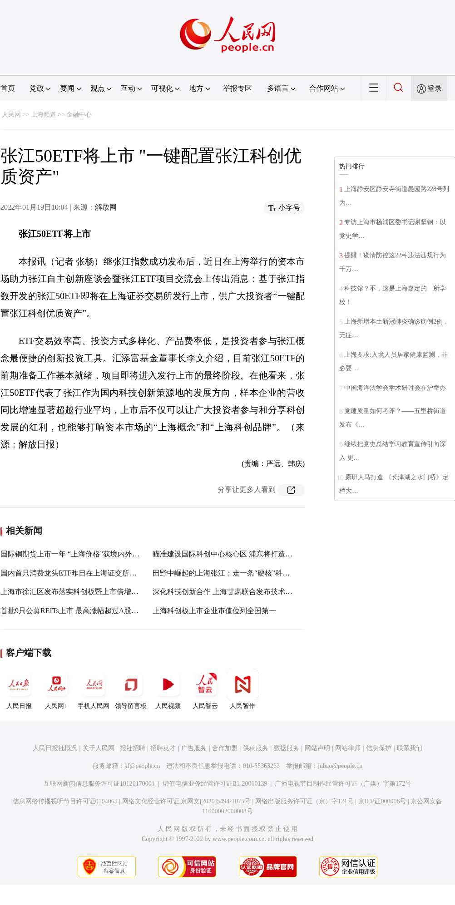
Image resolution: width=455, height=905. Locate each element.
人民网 (11, 114)
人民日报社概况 (55, 748)
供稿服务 (255, 748)
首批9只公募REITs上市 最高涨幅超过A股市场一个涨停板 (91, 611)
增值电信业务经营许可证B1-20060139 (215, 783)
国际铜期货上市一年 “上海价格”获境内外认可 (73, 554)
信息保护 (378, 748)
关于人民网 (98, 748)
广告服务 (194, 748)
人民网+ (56, 689)
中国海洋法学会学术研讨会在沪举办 (395, 387)
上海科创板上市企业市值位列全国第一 (214, 611)
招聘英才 (163, 748)
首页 (7, 88)
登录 (434, 88)
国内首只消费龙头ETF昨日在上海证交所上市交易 (79, 573)
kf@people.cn (142, 765)
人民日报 (19, 689)
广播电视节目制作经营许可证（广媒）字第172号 (343, 783)
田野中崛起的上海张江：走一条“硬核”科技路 (225, 573)
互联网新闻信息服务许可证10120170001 (99, 783)
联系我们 (409, 748)
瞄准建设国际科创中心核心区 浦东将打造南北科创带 (237, 554)
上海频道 (43, 114)
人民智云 (205, 689)
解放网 (106, 207)
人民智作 (242, 689)
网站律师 (348, 748)
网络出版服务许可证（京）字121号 (304, 801)
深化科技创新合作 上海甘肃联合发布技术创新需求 (233, 591)
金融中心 (79, 114)
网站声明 (317, 748)
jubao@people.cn (340, 765)
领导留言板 (131, 689)
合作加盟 (224, 748)
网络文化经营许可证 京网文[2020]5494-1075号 (186, 801)
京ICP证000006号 (382, 801)
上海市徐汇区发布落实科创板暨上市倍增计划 (73, 591)
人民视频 (168, 689)
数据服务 (286, 748)
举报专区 (237, 88)
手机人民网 (93, 689)
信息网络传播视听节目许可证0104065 (65, 801)
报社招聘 (132, 748)
